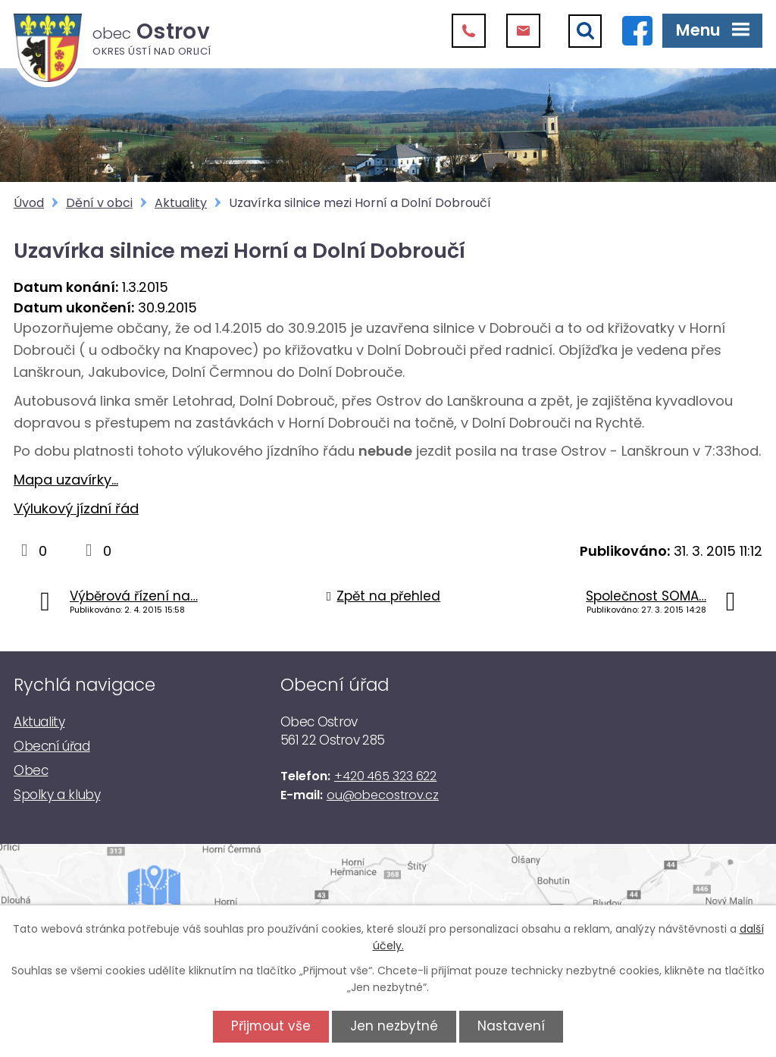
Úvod (29, 203)
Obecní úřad (52, 746)
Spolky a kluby (57, 795)
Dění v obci (99, 203)
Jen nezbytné (394, 1026)
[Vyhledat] (585, 31)
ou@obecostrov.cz (383, 795)
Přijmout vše (268, 1026)
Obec (31, 770)
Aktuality (181, 203)
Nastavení (513, 1026)
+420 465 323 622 (385, 776)
